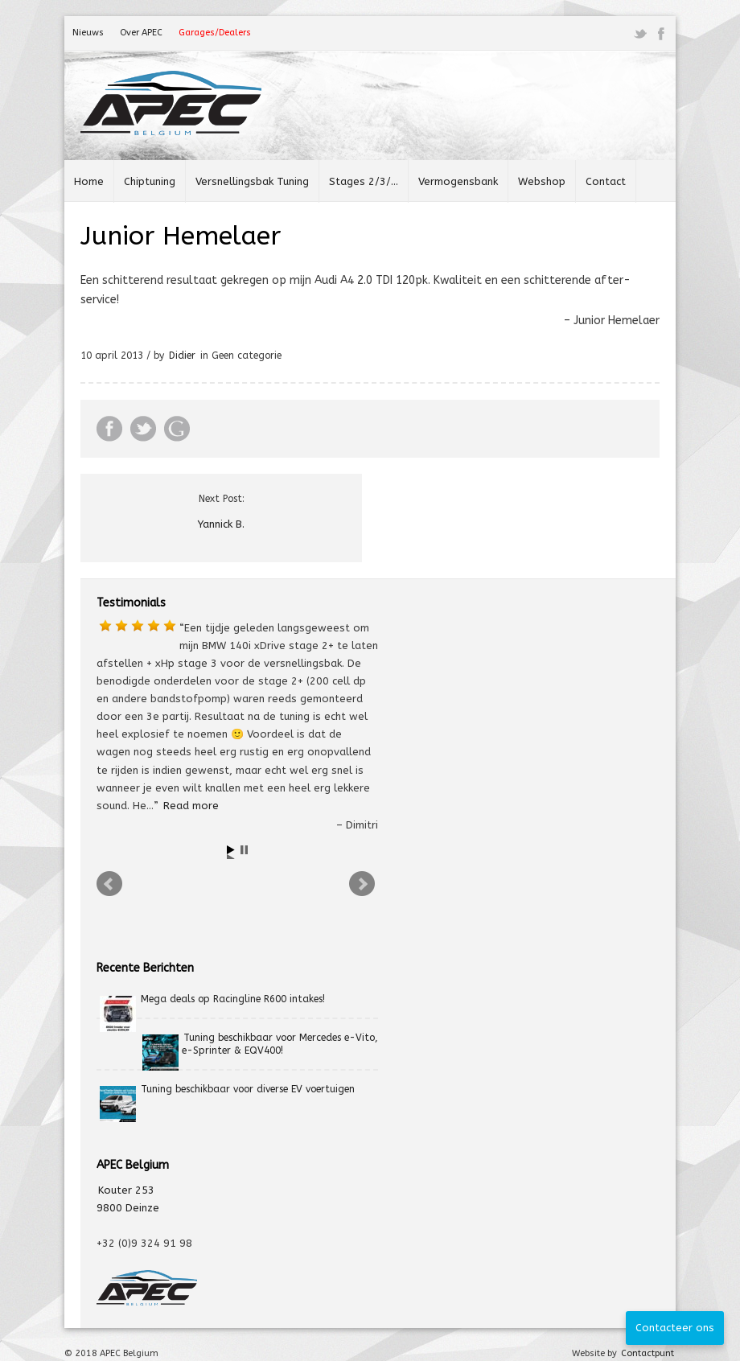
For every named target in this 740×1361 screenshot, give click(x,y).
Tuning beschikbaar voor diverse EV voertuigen (248, 1089)
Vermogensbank (458, 181)
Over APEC (141, 32)
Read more (191, 806)
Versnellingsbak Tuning (252, 181)
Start (232, 852)
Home (89, 181)
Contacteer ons (674, 1328)
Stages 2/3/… (363, 181)
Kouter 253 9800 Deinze (128, 1199)
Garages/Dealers (215, 32)
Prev (111, 886)
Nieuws (88, 32)
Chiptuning (149, 181)
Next (363, 886)
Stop (245, 852)
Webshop (541, 181)
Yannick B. (221, 524)
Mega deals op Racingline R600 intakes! (233, 999)
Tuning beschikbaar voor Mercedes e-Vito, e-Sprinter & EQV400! (280, 1044)
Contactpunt (647, 1353)
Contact (606, 181)
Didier (182, 355)
